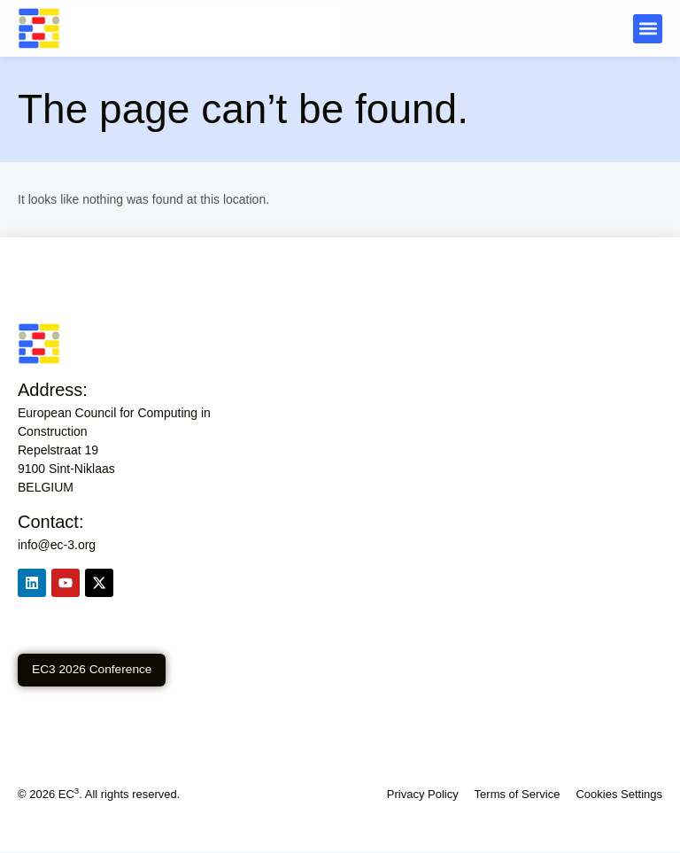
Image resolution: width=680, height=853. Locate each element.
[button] (647, 28)
